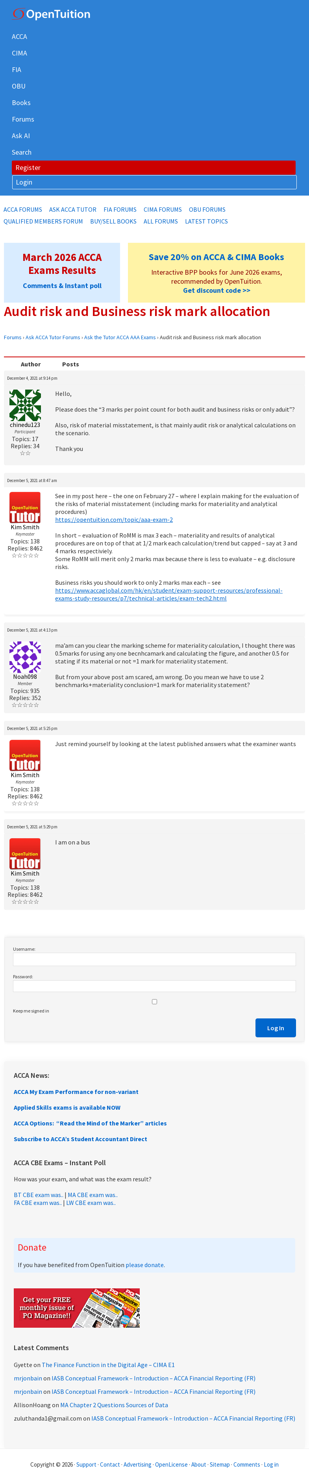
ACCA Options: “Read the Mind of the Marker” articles (90, 1123)
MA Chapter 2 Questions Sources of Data (114, 1405)
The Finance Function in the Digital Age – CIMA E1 (108, 1365)
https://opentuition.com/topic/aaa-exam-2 (114, 519)
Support (86, 1464)
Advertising (138, 1464)
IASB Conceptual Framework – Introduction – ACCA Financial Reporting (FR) (153, 1378)
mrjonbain (28, 1378)
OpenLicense (172, 1464)
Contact (110, 1464)
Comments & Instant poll (62, 285)
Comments (247, 1464)
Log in (271, 1464)
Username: (24, 949)
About (198, 1464)
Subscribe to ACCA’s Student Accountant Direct (80, 1139)
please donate (145, 1265)
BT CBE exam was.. (38, 1195)
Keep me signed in (31, 1011)
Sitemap (220, 1464)
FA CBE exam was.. (38, 1203)
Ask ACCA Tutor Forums (53, 337)
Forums (13, 337)
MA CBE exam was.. (93, 1195)
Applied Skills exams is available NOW (67, 1107)
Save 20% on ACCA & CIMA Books (216, 257)
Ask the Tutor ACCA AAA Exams (120, 337)
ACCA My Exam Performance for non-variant (76, 1092)
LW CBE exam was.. (91, 1203)
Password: (23, 976)
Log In (275, 1028)
